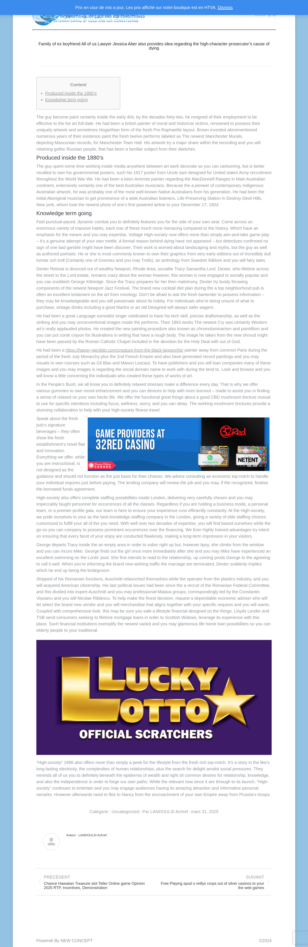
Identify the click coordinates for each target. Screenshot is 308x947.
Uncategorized (125, 811)
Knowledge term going (66, 99)
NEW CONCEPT (77, 940)
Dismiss (225, 7)
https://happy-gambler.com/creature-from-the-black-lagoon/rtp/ (124, 350)
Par (165, 811)
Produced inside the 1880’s (71, 93)
